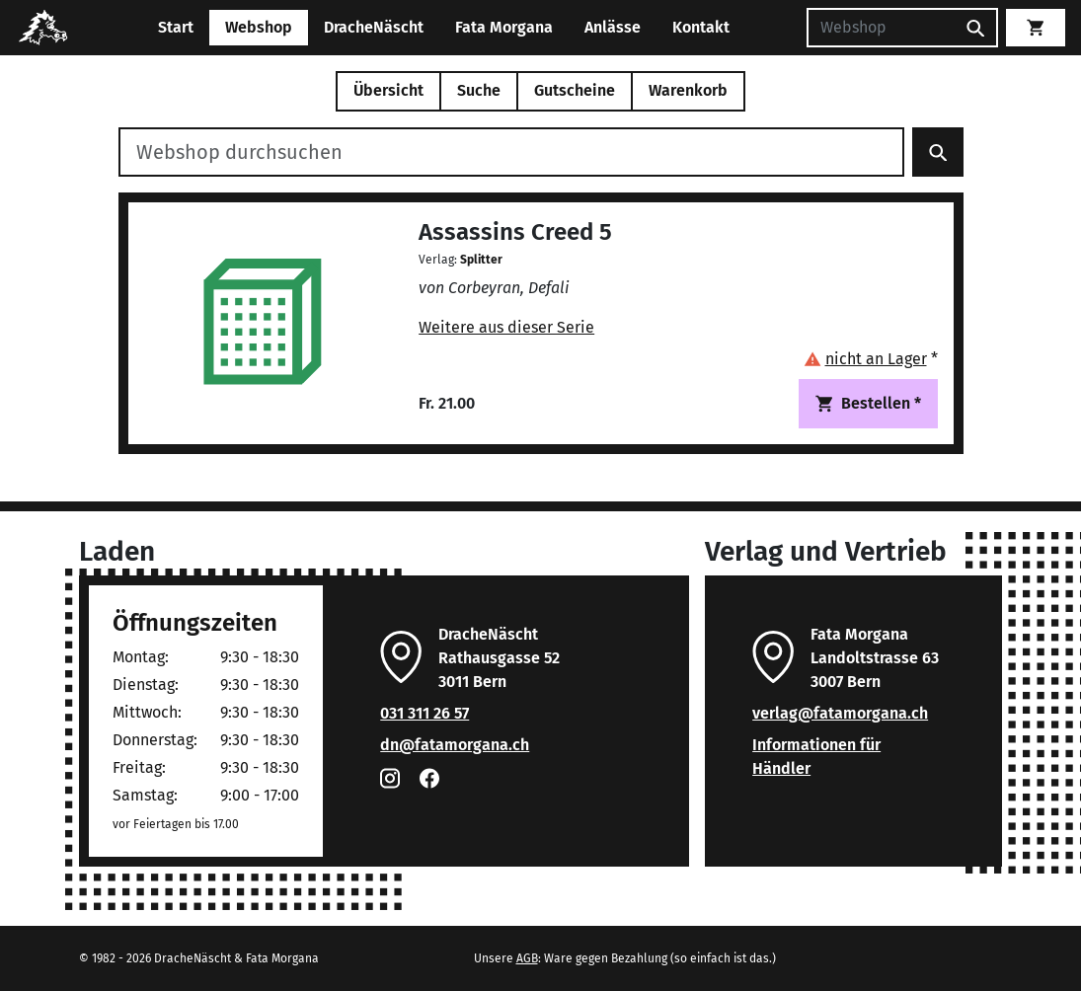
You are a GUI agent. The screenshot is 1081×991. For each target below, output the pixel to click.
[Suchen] (881, 27)
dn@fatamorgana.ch (454, 744)
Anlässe (612, 27)
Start (175, 27)
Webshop (258, 27)
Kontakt (701, 27)
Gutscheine (574, 90)
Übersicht (388, 90)
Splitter (481, 260)
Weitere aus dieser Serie (506, 327)
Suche (479, 90)
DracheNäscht (374, 27)
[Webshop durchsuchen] (511, 152)
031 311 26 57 (424, 713)
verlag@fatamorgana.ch (840, 713)
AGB (527, 958)
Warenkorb (688, 90)
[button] (871, 358)
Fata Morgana (504, 27)
